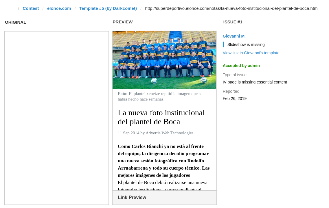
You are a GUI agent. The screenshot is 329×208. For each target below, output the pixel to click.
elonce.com (59, 8)
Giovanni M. (234, 36)
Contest (31, 8)
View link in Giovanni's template (251, 53)
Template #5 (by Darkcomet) (108, 8)
